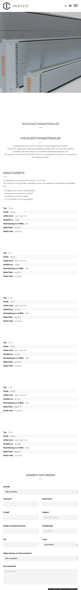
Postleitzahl (47, 526)
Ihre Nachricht (9, 566)
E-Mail (6, 512)
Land (44, 539)
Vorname (7, 499)
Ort (4, 539)
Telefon (45, 512)
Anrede (6, 487)
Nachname (47, 499)
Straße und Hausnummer (14, 526)
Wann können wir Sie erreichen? (17, 553)
